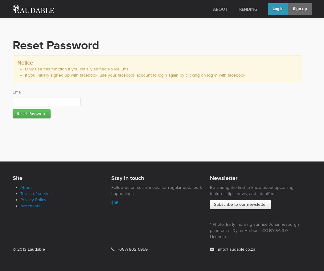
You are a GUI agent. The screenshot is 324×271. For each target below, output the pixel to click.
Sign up (300, 9)
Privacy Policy (33, 200)
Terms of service (36, 194)
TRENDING (247, 9)
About (26, 187)
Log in (278, 9)
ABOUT (220, 9)
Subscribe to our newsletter (240, 204)
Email (18, 92)
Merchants (30, 206)
